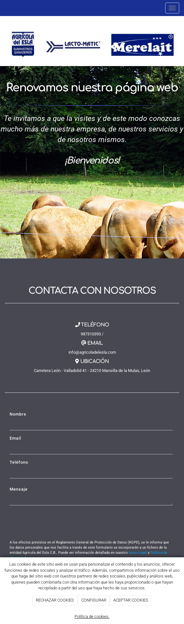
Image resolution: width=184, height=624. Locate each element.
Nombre (18, 414)
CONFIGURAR (93, 600)
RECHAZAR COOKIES (55, 600)
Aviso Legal (138, 553)
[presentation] (58, 522)
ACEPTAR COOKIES (130, 600)
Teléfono (19, 462)
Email (15, 438)
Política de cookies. (92, 616)
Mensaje (19, 489)
